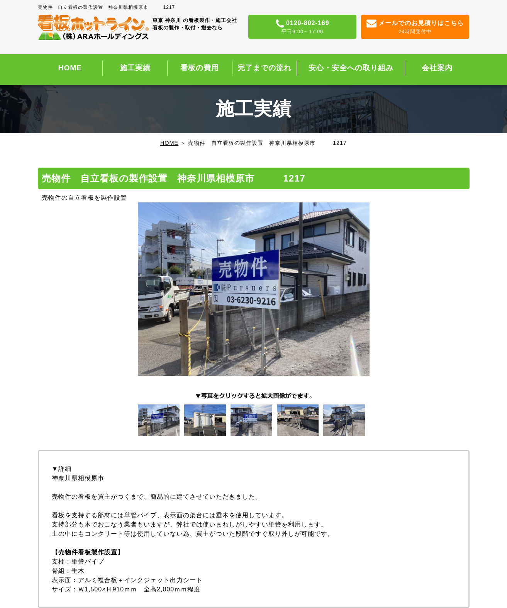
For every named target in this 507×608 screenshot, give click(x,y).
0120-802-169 (302, 27)
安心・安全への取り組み (351, 68)
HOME (70, 68)
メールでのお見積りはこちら (415, 27)
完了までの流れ (264, 68)
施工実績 (135, 68)
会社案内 (437, 68)
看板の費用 (199, 68)
